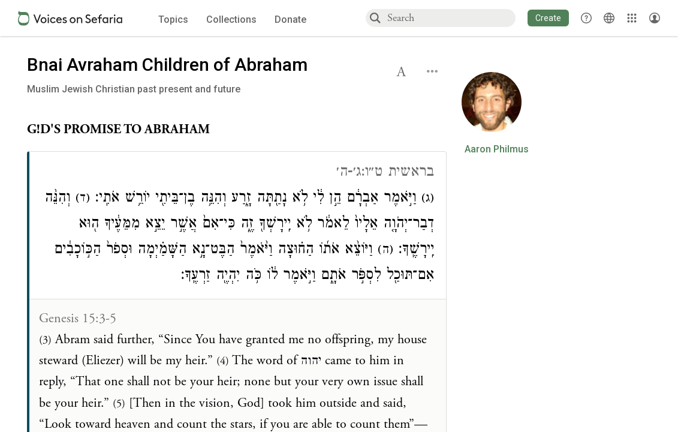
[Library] (631, 18)
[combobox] (451, 17)
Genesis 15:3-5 (77, 318)
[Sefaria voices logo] (70, 18)
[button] (548, 18)
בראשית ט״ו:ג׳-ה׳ (385, 173)
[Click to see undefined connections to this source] (237, 129)
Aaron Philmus (497, 149)
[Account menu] (654, 18)
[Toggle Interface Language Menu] (609, 18)
